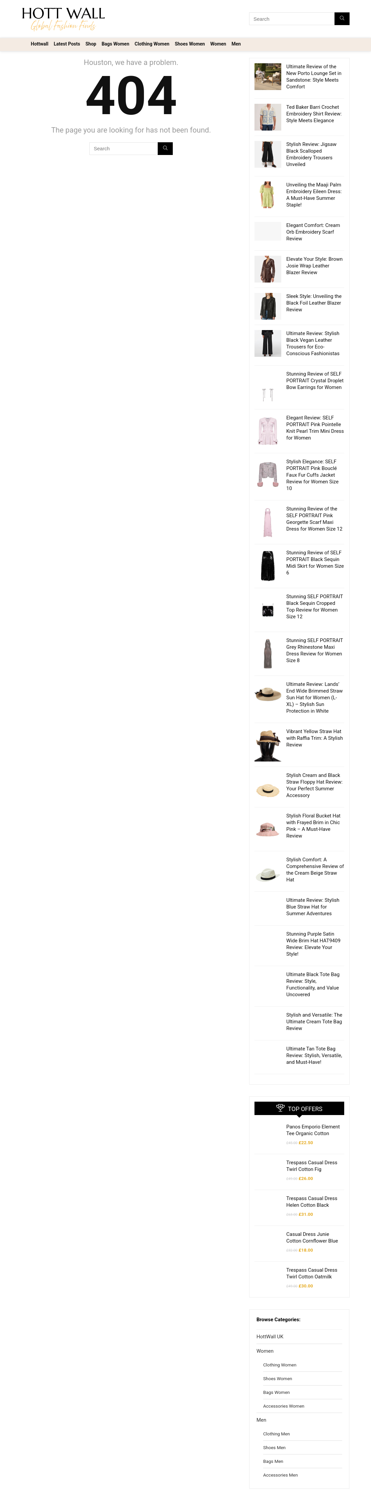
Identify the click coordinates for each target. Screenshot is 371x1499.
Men (236, 44)
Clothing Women (152, 44)
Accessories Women (283, 1379)
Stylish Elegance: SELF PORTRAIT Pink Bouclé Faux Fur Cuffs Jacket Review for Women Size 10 (312, 475)
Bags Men (273, 1434)
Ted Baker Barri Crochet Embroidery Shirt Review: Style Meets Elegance (314, 114)
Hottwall (39, 44)
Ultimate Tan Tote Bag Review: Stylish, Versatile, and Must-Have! (314, 1028)
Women (218, 44)
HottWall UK (269, 1310)
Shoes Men (274, 1420)
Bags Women (115, 44)
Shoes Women (190, 44)
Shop (90, 44)
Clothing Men (276, 1407)
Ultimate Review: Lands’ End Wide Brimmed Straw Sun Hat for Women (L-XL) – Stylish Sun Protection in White (314, 684)
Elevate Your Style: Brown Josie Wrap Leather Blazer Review (314, 265)
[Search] (342, 18)
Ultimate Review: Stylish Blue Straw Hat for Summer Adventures (313, 880)
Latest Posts (67, 44)
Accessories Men (280, 1448)
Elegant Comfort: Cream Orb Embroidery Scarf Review (313, 232)
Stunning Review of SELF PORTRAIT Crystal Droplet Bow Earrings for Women (315, 380)
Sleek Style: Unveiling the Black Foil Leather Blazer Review (314, 303)
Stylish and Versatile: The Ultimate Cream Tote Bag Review (314, 995)
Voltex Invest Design (53, 1490)
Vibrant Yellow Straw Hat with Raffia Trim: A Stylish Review (314, 724)
